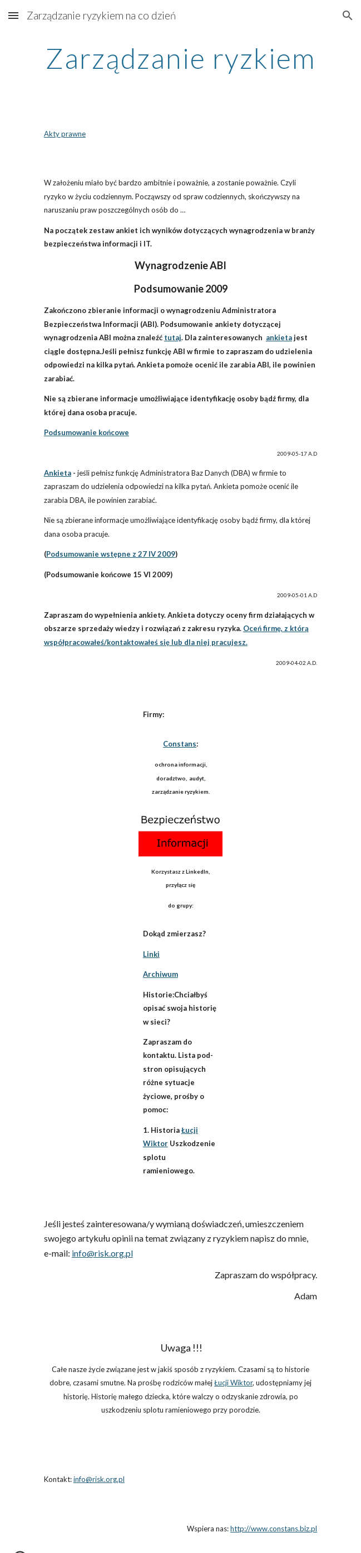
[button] (13, 15)
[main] (180, 58)
